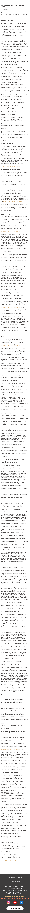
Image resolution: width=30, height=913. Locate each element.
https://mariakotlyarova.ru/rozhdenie (10, 116)
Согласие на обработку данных (15, 888)
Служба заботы (15, 908)
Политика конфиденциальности (19, 886)
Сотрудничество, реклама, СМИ (15, 896)
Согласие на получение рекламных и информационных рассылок (15, 893)
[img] (8, 902)
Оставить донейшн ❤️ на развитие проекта (15, 898)
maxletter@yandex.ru (11, 860)
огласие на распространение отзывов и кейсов (15, 890)
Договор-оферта (7, 886)
